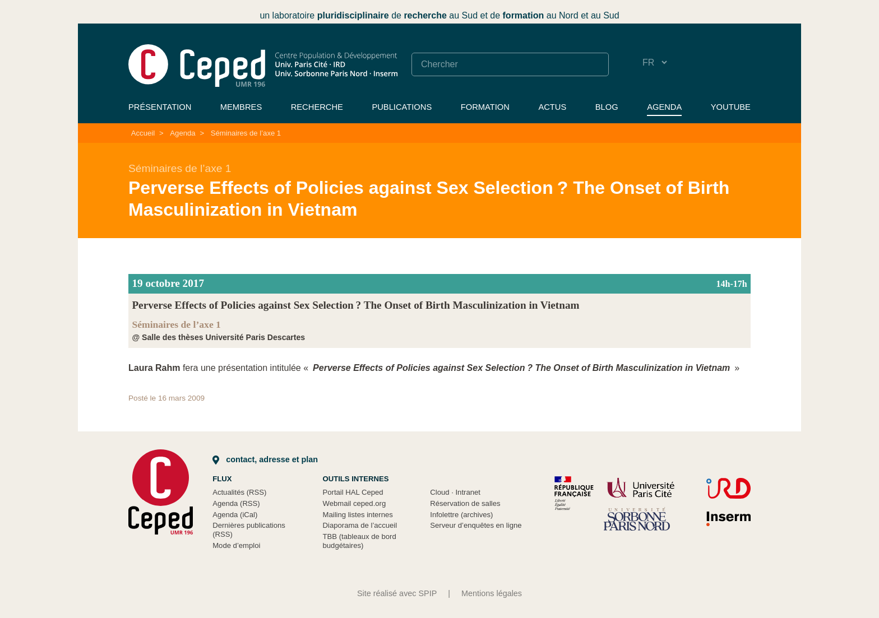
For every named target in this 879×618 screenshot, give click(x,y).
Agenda (664, 107)
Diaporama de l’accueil (360, 525)
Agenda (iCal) (234, 514)
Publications (402, 107)
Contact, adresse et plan (265, 459)
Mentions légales (491, 593)
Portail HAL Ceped (353, 492)
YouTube (731, 107)
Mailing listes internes (358, 514)
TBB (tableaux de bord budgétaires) (359, 541)
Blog (606, 107)
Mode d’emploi (236, 545)
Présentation (159, 107)
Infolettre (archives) (461, 514)
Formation (485, 107)
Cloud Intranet (455, 492)
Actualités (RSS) (239, 492)
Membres (241, 107)
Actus (552, 107)
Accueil (143, 133)
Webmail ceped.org (354, 503)
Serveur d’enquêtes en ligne (475, 525)
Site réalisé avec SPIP (397, 593)
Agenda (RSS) (236, 503)
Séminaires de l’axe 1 (246, 133)
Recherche (317, 107)
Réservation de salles (465, 503)
